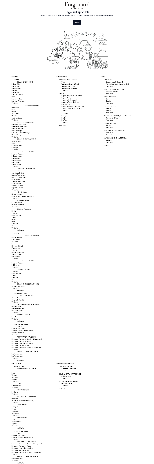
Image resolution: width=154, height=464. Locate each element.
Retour (77, 22)
